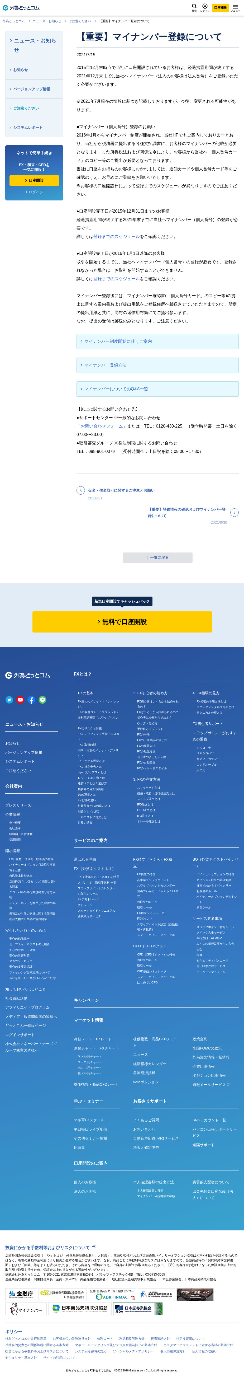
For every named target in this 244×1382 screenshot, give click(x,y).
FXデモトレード (88, 899)
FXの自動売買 (146, 762)
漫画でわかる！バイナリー (214, 885)
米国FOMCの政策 (207, 1048)
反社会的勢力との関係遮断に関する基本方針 (37, 1345)
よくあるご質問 (146, 1120)
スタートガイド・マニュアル (97, 910)
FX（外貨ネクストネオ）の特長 (98, 876)
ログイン (205, 7)
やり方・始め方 (147, 723)
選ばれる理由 (85, 859)
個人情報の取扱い (204, 1351)
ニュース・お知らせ (47, 21)
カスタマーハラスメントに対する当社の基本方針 (198, 1345)
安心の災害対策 (19, 955)
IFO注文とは (145, 815)
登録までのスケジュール (116, 236)
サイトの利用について (59, 1358)
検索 (194, 8)
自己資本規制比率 (20, 875)
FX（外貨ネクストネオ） (95, 868)
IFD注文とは (145, 804)
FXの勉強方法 (146, 751)
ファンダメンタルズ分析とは (215, 707)
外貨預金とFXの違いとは (94, 805)
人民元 (201, 770)
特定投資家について (190, 1339)
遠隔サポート (204, 1145)
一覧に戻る (159, 557)
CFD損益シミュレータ (151, 971)
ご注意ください (80, 21)
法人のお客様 (85, 1191)
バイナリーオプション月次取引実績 (32, 864)
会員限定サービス (89, 916)
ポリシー (13, 1331)
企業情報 (12, 814)
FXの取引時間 (87, 744)
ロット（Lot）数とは (91, 777)
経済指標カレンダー (149, 1064)
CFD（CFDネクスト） (152, 946)
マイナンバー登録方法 (105, 365)
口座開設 (220, 8)
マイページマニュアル (211, 971)
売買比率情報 (204, 1066)
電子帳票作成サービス (211, 966)
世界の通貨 (85, 822)
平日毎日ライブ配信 (90, 1129)
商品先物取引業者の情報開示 (28, 919)
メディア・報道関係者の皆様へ (31, 1016)
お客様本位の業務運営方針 (72, 1339)
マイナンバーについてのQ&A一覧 (116, 389)
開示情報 (12, 851)
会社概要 (15, 822)
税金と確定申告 (146, 1147)
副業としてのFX (88, 811)
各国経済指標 (144, 1073)
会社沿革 (15, 828)
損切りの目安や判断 (91, 789)
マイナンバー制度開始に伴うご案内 (118, 341)
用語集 (79, 1147)
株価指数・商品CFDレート (96, 1084)
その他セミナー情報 (90, 1138)
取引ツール (85, 905)
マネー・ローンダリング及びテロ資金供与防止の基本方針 (116, 1345)
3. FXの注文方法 (146, 779)
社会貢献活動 (16, 998)
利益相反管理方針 (132, 1339)
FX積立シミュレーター (152, 913)
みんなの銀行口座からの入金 (215, 943)
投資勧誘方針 (160, 1339)
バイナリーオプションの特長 (215, 874)
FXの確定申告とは (90, 766)
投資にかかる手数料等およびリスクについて (47, 1247)
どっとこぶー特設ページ (25, 1025)
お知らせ (20, 70)
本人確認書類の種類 (150, 1190)
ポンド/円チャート (90, 1067)
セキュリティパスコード (212, 960)
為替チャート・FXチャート (96, 1048)
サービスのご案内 (91, 840)
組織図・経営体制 (20, 834)
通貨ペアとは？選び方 (92, 783)
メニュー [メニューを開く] (235, 8)
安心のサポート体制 (22, 950)
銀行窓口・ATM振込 (210, 938)
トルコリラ (204, 747)
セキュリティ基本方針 (21, 1358)
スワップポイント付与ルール (215, 927)
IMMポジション (146, 1082)
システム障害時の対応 (91, 1351)
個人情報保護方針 (173, 1351)
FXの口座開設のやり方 (152, 740)
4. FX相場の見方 (206, 693)
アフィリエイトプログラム (27, 1007)
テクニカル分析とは (210, 712)
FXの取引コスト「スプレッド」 (98, 712)
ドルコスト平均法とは (92, 817)
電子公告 (15, 870)
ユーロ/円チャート (90, 1062)
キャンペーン (86, 1000)
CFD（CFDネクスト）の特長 (156, 954)
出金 (199, 949)
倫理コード (105, 1339)
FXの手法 (143, 734)
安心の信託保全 (19, 938)
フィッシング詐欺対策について (29, 972)
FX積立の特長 (146, 874)
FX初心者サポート (208, 724)
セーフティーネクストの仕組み (29, 944)
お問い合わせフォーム (102, 426)
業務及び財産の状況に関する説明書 (32, 913)
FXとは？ (83, 674)
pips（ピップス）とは (92, 772)
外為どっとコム (14, 21)
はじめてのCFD (147, 982)
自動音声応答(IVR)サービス (156, 1138)
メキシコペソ (205, 753)
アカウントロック (20, 961)
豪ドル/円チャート (90, 1073)
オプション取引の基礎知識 (214, 880)
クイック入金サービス (211, 932)
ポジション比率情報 (209, 1075)
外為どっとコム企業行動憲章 (25, 1339)
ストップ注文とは (148, 798)
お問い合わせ (144, 1129)
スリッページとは (148, 787)
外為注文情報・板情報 (211, 1057)
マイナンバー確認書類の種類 (156, 1196)
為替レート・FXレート (93, 1039)
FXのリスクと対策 (90, 728)
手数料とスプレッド (150, 728)
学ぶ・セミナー (88, 1101)
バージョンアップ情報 (31, 89)
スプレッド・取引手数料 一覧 (97, 882)
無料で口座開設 (124, 621)
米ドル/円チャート (90, 1056)
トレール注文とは (148, 821)
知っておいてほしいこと (25, 989)
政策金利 (200, 1039)
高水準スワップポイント (153, 880)
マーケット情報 (88, 1020)
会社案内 (13, 786)
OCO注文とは (146, 810)
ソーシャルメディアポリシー (133, 1351)
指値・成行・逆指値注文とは (156, 793)
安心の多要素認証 (20, 966)
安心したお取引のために (25, 930)
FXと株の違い (87, 800)
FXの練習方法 (146, 745)
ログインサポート (20, 1035)
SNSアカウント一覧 (209, 1120)
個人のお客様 (85, 1182)
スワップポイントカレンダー (97, 888)
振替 (199, 955)
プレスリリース (18, 805)
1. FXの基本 (84, 693)
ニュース (140, 1054)
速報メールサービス (211, 1085)
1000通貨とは (87, 794)
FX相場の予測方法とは (211, 701)
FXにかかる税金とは (91, 760)
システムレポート (28, 127)
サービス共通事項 (207, 918)
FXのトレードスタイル (152, 768)
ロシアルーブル (207, 764)
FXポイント (144, 918)
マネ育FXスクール (89, 1120)
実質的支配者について (211, 1182)
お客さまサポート (150, 1101)
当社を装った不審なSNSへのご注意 (32, 978)
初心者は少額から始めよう (154, 717)
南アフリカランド (208, 758)
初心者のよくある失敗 (151, 756)
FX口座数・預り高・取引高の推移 (31, 859)
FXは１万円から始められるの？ (158, 712)
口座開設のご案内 (91, 1163)
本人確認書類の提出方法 (153, 1182)
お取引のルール (88, 893)
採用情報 (15, 839)
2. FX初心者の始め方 (150, 693)
